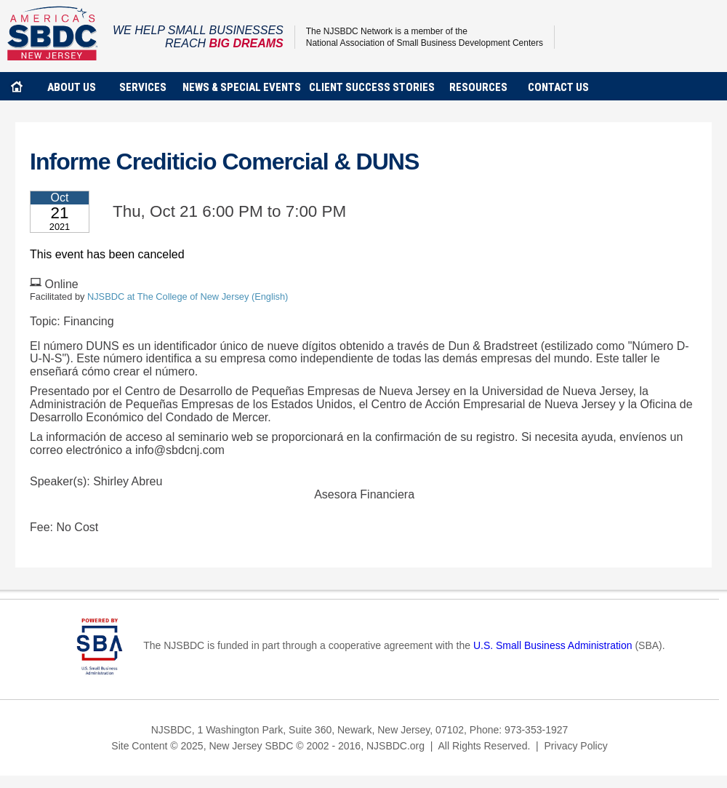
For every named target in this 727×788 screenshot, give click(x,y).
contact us (558, 87)
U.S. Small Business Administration (552, 645)
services (142, 87)
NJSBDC (52, 33)
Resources (478, 87)
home (16, 86)
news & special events (241, 87)
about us (71, 87)
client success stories (372, 87)
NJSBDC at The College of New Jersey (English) (187, 296)
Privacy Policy (576, 746)
